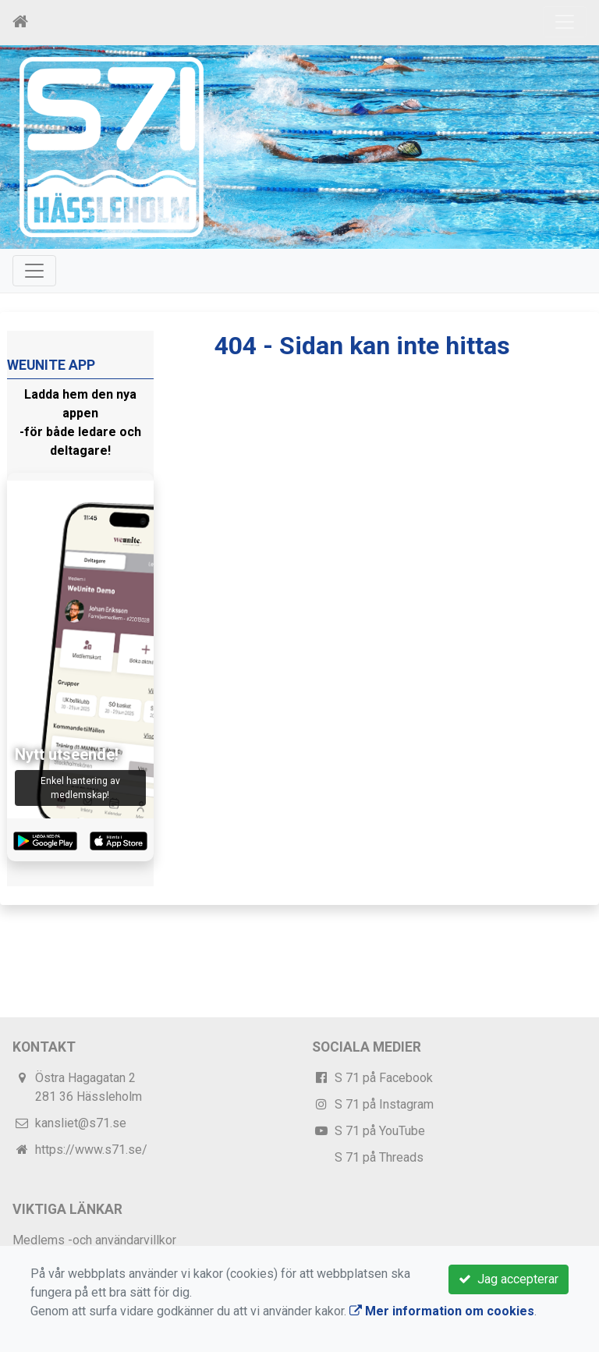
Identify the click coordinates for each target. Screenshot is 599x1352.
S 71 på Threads (379, 1157)
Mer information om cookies (441, 1311)
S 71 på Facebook (384, 1077)
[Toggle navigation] (565, 21)
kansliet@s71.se (80, 1123)
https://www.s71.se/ (91, 1149)
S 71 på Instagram (384, 1104)
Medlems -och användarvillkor (94, 1240)
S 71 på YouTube (380, 1130)
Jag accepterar (508, 1279)
